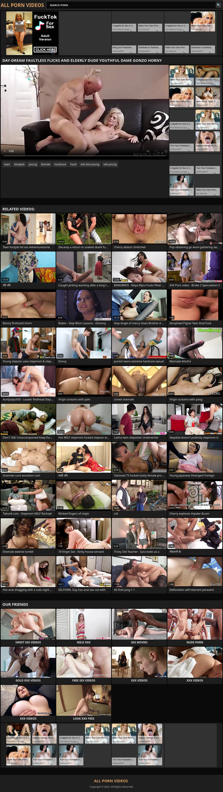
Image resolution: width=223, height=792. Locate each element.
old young (110, 164)
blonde (45, 164)
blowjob (19, 164)
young (33, 164)
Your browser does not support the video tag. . (85, 112)
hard (73, 164)
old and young (90, 164)
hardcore (60, 164)
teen (7, 164)
